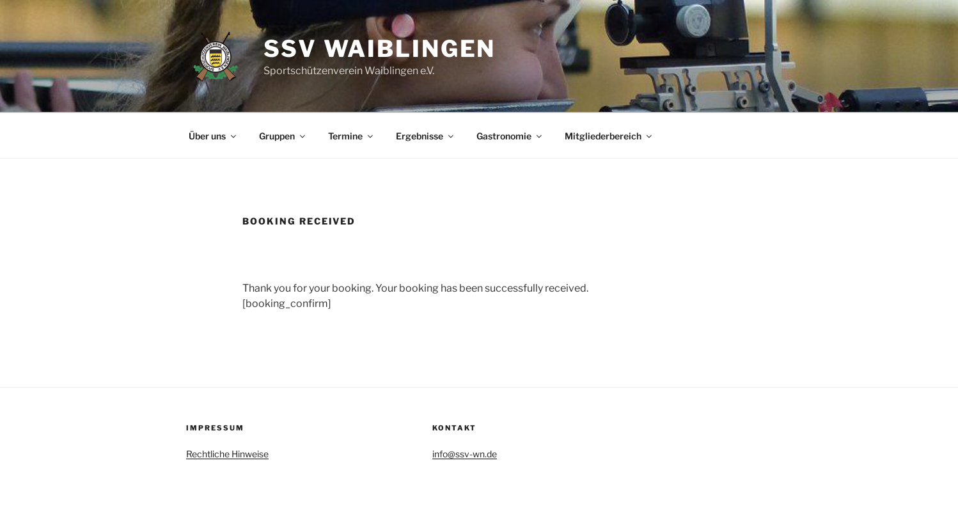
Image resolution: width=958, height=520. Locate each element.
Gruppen (283, 135)
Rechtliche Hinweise (227, 453)
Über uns (213, 135)
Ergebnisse (425, 135)
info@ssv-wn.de (464, 453)
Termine (351, 135)
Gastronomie (510, 135)
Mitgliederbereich (609, 135)
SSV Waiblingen (379, 49)
